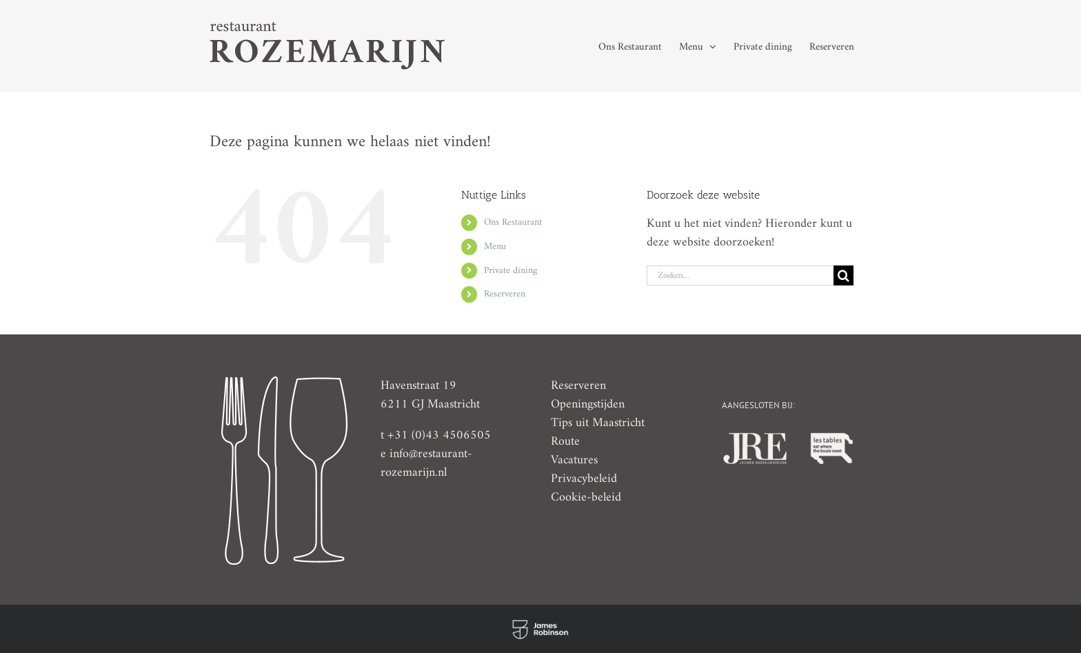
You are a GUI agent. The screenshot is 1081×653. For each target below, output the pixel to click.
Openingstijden (588, 404)
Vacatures (574, 460)
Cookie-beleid (586, 497)
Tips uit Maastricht (598, 423)
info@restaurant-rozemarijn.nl (426, 463)
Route (565, 441)
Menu (495, 246)
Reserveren (504, 294)
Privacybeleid (584, 479)
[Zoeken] (843, 275)
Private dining (510, 270)
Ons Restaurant (513, 222)
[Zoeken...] (740, 275)
